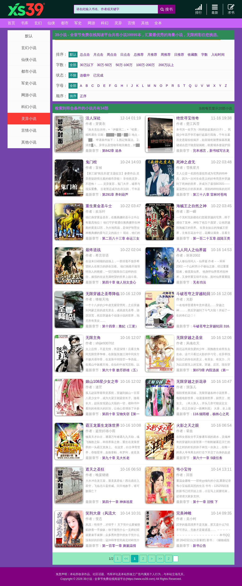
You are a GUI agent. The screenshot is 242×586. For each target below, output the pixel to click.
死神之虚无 (185, 162)
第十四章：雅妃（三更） (120, 326)
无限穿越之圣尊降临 (103, 294)
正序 (83, 96)
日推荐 (179, 54)
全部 (73, 65)
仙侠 (51, 23)
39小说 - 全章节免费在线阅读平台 (31, 9)
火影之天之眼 (187, 425)
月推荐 (152, 54)
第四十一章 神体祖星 (117, 502)
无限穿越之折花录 (191, 381)
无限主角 (93, 338)
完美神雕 (183, 513)
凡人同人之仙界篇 (191, 250)
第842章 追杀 (112, 150)
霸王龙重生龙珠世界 (103, 425)
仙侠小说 (28, 60)
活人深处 (93, 118)
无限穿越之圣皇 (189, 338)
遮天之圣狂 (95, 469)
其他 (145, 23)
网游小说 (28, 95)
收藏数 (193, 54)
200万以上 (166, 65)
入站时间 (218, 54)
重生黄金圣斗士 (99, 206)
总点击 (85, 54)
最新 (215, 9)
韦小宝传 (183, 469)
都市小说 (28, 71)
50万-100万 (124, 65)
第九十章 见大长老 (116, 458)
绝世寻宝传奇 (187, 118)
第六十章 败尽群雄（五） (120, 370)
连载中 (85, 75)
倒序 (73, 96)
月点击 (98, 54)
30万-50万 (104, 65)
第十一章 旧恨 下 (205, 502)
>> (160, 559)
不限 (73, 75)
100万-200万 (145, 65)
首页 (11, 23)
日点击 (125, 54)
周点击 (112, 54)
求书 (231, 9)
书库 (24, 23)
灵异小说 (28, 119)
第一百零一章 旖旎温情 (119, 546)
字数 (204, 54)
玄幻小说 (28, 48)
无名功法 (199, 282)
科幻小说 (28, 107)
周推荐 (166, 54)
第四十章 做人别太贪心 (119, 282)
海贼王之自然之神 (191, 206)
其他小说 (28, 142)
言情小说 (28, 130)
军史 (78, 23)
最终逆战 (93, 250)
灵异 (118, 23)
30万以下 (87, 65)
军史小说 (28, 83)
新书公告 (199, 546)
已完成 (98, 75)
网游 (91, 23)
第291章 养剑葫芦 (115, 194)
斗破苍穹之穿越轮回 (193, 294)
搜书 (166, 9)
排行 (198, 9)
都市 (65, 23)
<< (126, 559)
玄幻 (38, 23)
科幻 (104, 23)
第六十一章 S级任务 (207, 458)
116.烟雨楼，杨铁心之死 (211, 414)
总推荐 (139, 54)
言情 (131, 23)
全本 (158, 23)
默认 (29, 36)
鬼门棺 (91, 162)
